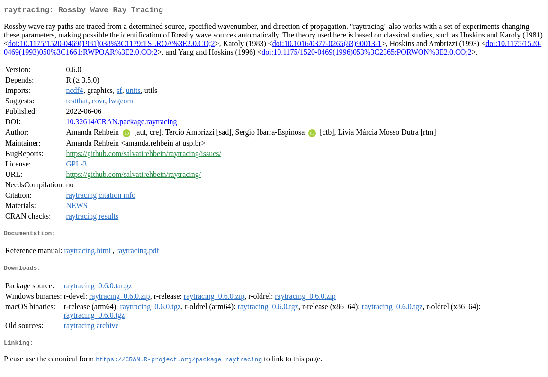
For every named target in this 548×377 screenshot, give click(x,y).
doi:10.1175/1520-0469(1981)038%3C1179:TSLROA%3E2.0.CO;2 (111, 45)
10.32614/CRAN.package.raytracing (121, 124)
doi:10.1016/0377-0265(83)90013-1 (327, 45)
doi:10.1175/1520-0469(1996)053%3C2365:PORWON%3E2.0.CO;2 (366, 54)
